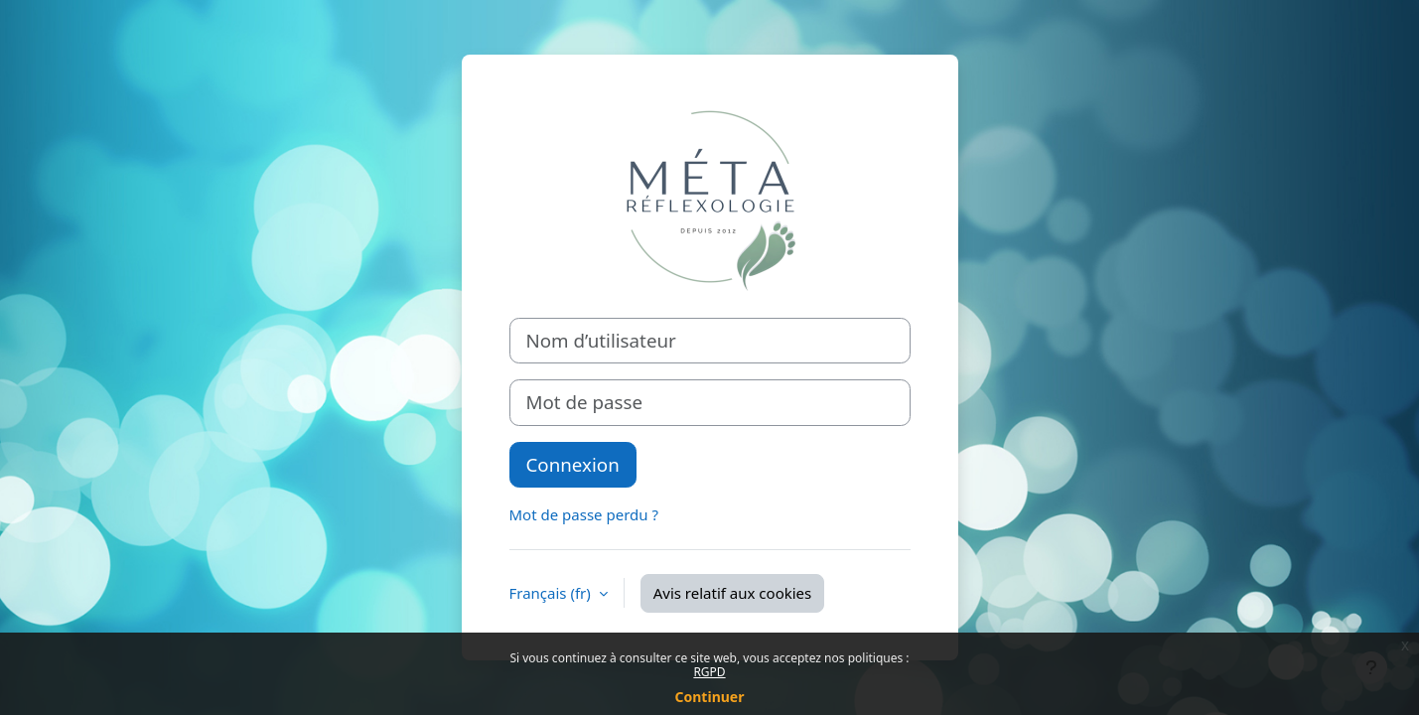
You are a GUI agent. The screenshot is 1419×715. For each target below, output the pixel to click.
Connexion (573, 464)
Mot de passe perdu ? (583, 514)
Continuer (710, 696)
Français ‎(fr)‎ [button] (552, 593)
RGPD (709, 671)
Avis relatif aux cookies (732, 593)
